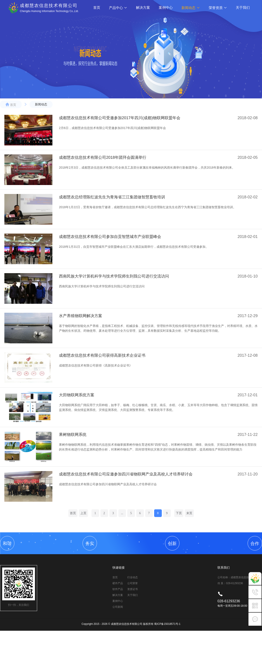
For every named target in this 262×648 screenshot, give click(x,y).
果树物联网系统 (72, 434)
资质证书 (132, 589)
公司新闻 (117, 606)
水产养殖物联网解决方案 (80, 316)
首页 (96, 7)
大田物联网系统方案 (76, 395)
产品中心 (118, 8)
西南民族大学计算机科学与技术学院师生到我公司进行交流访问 (114, 276)
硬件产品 (117, 583)
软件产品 (117, 589)
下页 (179, 513)
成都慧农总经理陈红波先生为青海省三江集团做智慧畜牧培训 (112, 197)
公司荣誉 (132, 583)
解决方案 (143, 7)
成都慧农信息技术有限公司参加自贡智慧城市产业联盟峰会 (110, 236)
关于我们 (243, 7)
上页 (83, 513)
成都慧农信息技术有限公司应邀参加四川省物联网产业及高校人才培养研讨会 (126, 474)
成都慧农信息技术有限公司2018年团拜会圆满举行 (102, 157)
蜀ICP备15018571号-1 (167, 623)
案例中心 (166, 7)
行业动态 (132, 577)
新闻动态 (190, 8)
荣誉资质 (218, 8)
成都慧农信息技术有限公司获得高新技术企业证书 (102, 355)
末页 (189, 513)
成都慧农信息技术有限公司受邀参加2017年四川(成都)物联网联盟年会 (119, 118)
